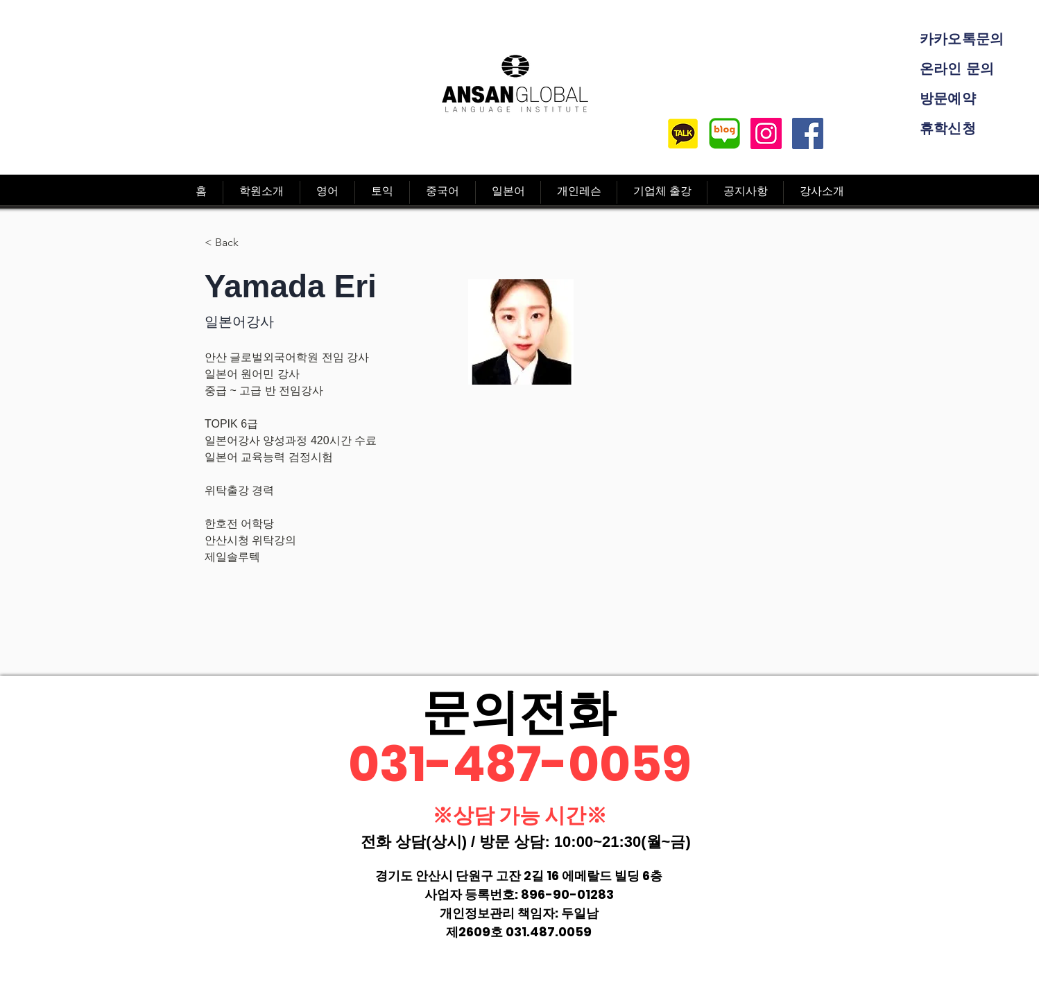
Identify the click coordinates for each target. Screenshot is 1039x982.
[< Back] (232, 243)
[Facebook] (807, 133)
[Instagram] (766, 133)
